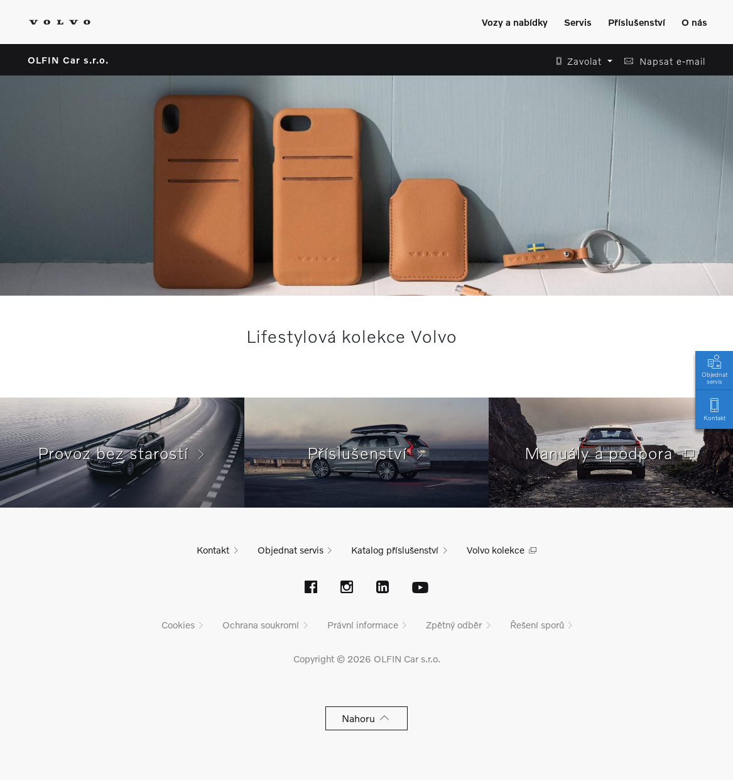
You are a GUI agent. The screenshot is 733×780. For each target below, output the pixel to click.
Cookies (178, 624)
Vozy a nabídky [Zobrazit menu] (515, 22)
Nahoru (366, 718)
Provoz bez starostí (122, 452)
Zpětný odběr (454, 624)
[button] (580, 61)
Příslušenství (366, 452)
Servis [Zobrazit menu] (578, 22)
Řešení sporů (537, 624)
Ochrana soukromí (260, 624)
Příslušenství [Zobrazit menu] (636, 22)
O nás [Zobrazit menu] (694, 22)
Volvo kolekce (495, 549)
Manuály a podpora (611, 452)
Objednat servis (714, 368)
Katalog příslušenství (394, 549)
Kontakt (714, 408)
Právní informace (362, 624)
